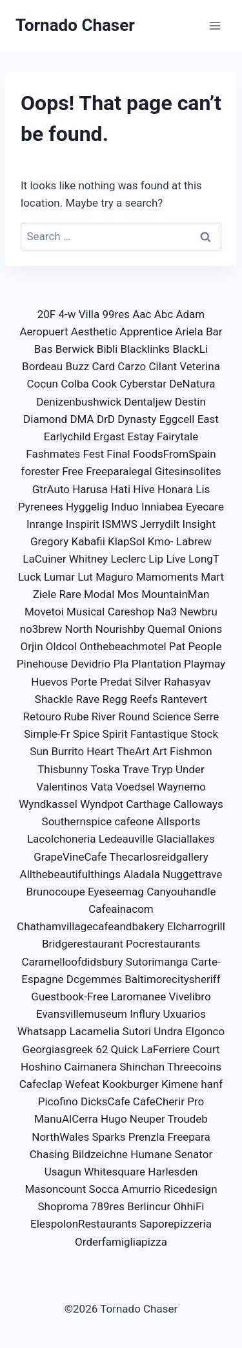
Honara (175, 489)
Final (118, 453)
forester (40, 471)
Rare (70, 594)
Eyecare (205, 506)
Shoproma (62, 1206)
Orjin (32, 646)
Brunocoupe (55, 891)
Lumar (59, 576)
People (204, 646)
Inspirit (82, 524)
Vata (101, 786)
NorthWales (60, 1136)
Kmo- (161, 541)
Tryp (162, 769)
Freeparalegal (119, 471)
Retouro (42, 716)
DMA (82, 419)
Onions (205, 629)
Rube (76, 716)
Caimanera (90, 1066)
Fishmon (191, 751)
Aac (141, 314)
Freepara (188, 1136)
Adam (190, 314)
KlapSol (126, 541)
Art (159, 751)
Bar (214, 331)
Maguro (114, 576)
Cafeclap (41, 1084)
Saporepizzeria (175, 1223)
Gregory (49, 541)
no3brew (41, 629)
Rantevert (184, 699)
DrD (106, 419)
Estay (140, 436)
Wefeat (82, 1084)
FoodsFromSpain (174, 453)
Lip (155, 558)
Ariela (189, 331)
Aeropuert (43, 331)
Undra (168, 1031)
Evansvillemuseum (81, 1013)
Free (72, 471)
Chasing (50, 1154)
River (104, 716)
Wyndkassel (48, 804)
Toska (105, 769)
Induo (125, 506)
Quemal (166, 629)
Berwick (74, 348)
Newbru (198, 611)
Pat (177, 646)
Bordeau (42, 366)
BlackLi (190, 348)
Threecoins (194, 1066)
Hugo (114, 1118)
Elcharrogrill (196, 926)
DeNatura (192, 383)
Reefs (143, 699)
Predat (116, 681)
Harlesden (172, 1171)
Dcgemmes (94, 979)
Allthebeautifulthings (70, 874)
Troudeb (188, 1118)
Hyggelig (87, 506)
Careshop (131, 611)
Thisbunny (62, 769)
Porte (84, 681)
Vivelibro (189, 996)
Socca (104, 1189)
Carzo (131, 366)
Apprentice (145, 331)
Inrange (44, 524)
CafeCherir (159, 1101)
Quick (124, 1049)
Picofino (58, 1101)
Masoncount (55, 1189)
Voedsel (135, 786)
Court (206, 1049)
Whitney (88, 558)
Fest (94, 453)
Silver (148, 681)
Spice (86, 733)
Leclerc (128, 558)
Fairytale (177, 436)
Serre (206, 716)
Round (134, 716)
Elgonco (205, 1031)
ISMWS (119, 524)
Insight (199, 524)
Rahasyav (187, 681)
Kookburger (130, 1084)
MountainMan (175, 594)
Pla (120, 663)
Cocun (42, 383)
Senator (194, 1154)
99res (116, 314)
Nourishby (120, 629)
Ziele (44, 594)
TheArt (132, 751)
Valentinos (62, 786)
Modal (99, 594)
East (208, 419)
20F (46, 314)
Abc (164, 314)
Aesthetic (94, 331)
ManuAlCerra (66, 1118)
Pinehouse (42, 663)
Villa (89, 314)
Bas (43, 348)
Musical (85, 611)
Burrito (67, 751)
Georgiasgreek (58, 1049)
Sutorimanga (157, 961)
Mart (212, 576)
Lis (203, 489)
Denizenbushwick (78, 401)
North (79, 629)
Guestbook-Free (69, 996)
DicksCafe (105, 1101)
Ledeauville (126, 838)
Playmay (204, 663)
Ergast (109, 436)
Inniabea (162, 506)
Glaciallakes (185, 838)
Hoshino (41, 1066)
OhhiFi (188, 1206)
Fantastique (159, 733)
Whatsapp (41, 1031)
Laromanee (138, 996)
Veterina (199, 366)
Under (190, 769)
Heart (100, 751)
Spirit (115, 733)
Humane (151, 1154)
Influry (145, 1013)
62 (102, 1049)
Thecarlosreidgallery (158, 856)
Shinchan (142, 1066)
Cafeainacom (121, 909)
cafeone (134, 821)
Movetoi (44, 611)
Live (175, 558)
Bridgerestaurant (82, 943)
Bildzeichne (100, 1154)
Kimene (179, 1084)
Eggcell (177, 419)
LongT (203, 558)
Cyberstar (142, 383)
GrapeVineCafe (70, 856)
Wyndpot (101, 804)
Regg (114, 699)
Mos (128, 594)
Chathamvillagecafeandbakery (91, 926)
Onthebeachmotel (122, 646)
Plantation (156, 663)
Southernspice (77, 821)
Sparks (108, 1136)
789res (108, 1206)
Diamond (45, 419)
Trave (136, 769)
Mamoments (167, 576)
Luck (29, 576)
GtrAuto (51, 489)
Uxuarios (184, 1013)
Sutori (137, 1031)
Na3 (167, 611)
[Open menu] (215, 25)
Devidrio (91, 663)
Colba (75, 383)
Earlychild (67, 436)
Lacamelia (94, 1031)
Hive (143, 489)
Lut (85, 576)
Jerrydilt (159, 524)
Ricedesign (190, 1189)
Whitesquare (114, 1171)
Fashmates (53, 453)
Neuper (147, 1118)
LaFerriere (165, 1049)
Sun (39, 751)
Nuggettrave (192, 874)
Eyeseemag (116, 891)
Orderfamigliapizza (121, 1241)
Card (104, 366)
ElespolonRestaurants (83, 1223)
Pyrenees (40, 506)
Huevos (49, 681)
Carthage (148, 804)
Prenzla (146, 1136)
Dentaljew (148, 401)
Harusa (90, 489)
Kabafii (88, 541)
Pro (195, 1101)
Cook (104, 383)
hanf (212, 1084)
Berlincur (148, 1206)
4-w (67, 314)
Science (171, 716)
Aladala (141, 874)
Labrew (194, 541)
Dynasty (136, 419)
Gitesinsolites (188, 471)
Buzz (77, 366)
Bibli (107, 348)
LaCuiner (44, 558)
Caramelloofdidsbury (72, 961)
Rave (87, 699)
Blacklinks (145, 348)
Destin (190, 401)
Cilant (163, 366)
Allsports (179, 821)
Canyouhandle (181, 891)
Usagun (63, 1171)
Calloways (198, 804)
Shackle (54, 699)
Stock (204, 733)
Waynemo (181, 786)
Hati (120, 489)
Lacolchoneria (61, 838)
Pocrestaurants (163, 943)
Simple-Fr (47, 733)
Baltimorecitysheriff (172, 979)
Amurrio (141, 1189)
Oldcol (61, 646)
